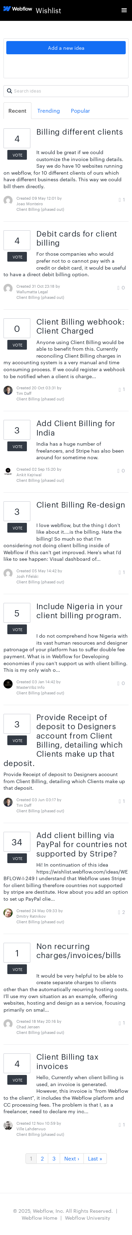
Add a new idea (66, 47)
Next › (71, 1158)
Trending (48, 110)
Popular (80, 110)
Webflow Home (39, 1217)
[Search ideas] (66, 91)
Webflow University (87, 1217)
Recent (17, 110)
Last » (95, 1158)
